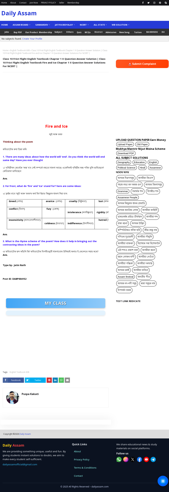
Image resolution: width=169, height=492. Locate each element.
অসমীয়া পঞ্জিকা (125, 263)
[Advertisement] (55, 98)
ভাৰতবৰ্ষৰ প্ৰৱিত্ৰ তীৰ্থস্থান (130, 216)
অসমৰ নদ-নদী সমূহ (127, 283)
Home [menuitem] (4, 24)
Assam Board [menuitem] (20, 24)
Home (4, 2)
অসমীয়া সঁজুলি (144, 236)
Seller (61, 2)
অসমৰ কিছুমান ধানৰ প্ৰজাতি (131, 203)
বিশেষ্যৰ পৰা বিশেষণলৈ (149, 243)
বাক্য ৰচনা (122, 223)
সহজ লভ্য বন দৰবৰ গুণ (129, 184)
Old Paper (142, 144)
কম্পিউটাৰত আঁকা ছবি (129, 230)
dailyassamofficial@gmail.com (20, 464)
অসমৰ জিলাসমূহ (153, 184)
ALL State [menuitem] (99, 24)
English (153, 162)
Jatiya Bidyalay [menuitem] (64, 24)
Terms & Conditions (85, 467)
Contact (22, 2)
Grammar (123, 191)
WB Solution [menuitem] (119, 24)
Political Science (126, 167)
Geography (124, 162)
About (13, 2)
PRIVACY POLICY (48, 2)
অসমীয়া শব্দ (152, 216)
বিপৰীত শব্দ (153, 191)
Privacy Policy (81, 459)
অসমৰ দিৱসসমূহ (126, 177)
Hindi (142, 167)
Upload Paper (125, 144)
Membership (73, 2)
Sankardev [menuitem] (41, 24)
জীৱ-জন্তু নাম (150, 230)
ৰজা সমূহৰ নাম (148, 283)
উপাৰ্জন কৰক (124, 290)
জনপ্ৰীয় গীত (144, 276)
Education (139, 162)
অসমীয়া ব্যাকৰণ (125, 243)
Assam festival (125, 276)
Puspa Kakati (30, 394)
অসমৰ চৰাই (123, 270)
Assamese (155, 167)
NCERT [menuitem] (83, 24)
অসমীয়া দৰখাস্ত (144, 263)
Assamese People (127, 197)
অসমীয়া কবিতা (140, 270)
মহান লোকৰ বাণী (126, 256)
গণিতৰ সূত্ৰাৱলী (125, 236)
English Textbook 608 (20, 50)
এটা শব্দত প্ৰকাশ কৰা (128, 250)
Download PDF (126, 153)
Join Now (34, 2)
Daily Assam (19, 13)
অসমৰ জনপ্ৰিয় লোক (128, 210)
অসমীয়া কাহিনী (149, 210)
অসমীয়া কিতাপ (145, 177)
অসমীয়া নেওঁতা (146, 256)
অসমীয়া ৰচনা (148, 250)
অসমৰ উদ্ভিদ (138, 223)
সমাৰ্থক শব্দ (137, 191)
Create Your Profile (32, 38)
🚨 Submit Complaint (142, 64)
